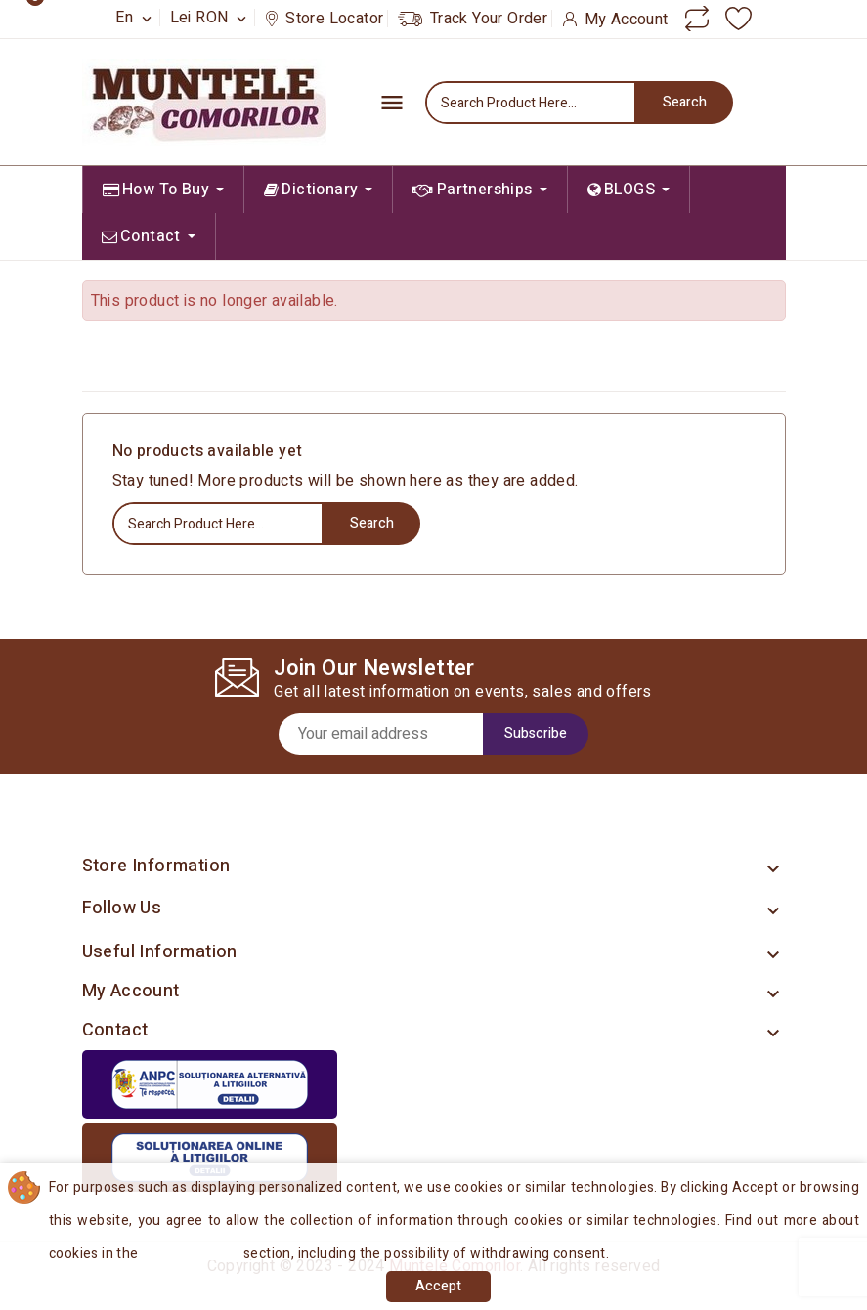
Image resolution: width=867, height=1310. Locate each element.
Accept (438, 1286)
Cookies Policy (193, 1254)
